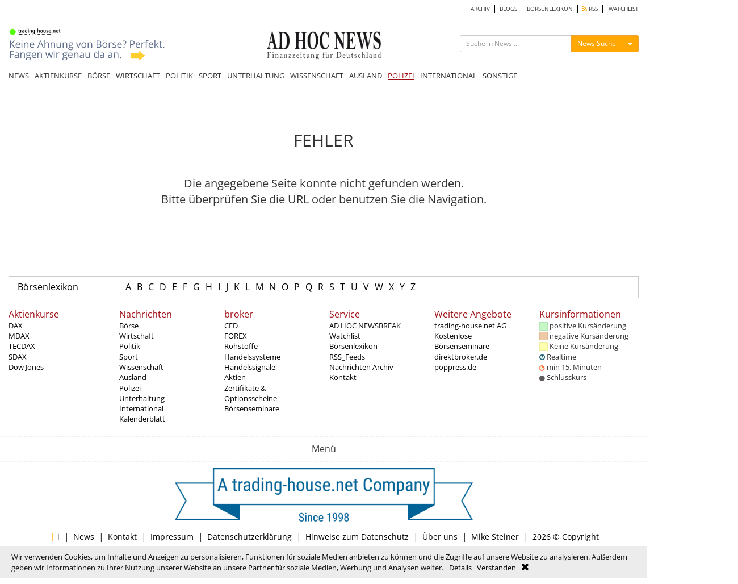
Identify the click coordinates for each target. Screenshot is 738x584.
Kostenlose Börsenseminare (461, 341)
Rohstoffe (241, 346)
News (83, 536)
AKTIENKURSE (58, 75)
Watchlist (344, 336)
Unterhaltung (142, 398)
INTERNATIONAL (448, 75)
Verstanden (496, 567)
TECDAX (22, 346)
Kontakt (343, 377)
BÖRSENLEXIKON (550, 8)
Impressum (172, 536)
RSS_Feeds (347, 357)
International (141, 408)
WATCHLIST (624, 8)
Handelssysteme (252, 357)
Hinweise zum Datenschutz (357, 536)
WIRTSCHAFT (138, 75)
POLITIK (179, 75)
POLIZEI (401, 75)
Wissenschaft (141, 367)
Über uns (440, 536)
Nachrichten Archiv (361, 367)
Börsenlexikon (48, 287)
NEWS (19, 75)
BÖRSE (98, 75)
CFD (231, 325)
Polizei (130, 388)
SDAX (18, 357)
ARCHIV (480, 8)
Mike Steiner (495, 536)
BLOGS (508, 8)
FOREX (235, 336)
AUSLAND (365, 75)
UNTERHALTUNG (255, 75)
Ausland (132, 377)
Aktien (235, 377)
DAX (16, 325)
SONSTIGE (500, 75)
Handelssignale (249, 367)
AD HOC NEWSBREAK (365, 325)
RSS (590, 8)
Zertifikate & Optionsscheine (250, 393)
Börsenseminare (251, 408)
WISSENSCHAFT (316, 75)
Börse (129, 325)
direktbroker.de (460, 357)
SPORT (210, 75)
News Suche (596, 43)
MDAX (19, 336)
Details (460, 567)
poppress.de (455, 367)
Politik (129, 346)
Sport (128, 357)
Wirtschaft (136, 336)
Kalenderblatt (142, 419)
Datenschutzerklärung (249, 536)
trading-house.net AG (470, 325)
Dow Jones (26, 367)
